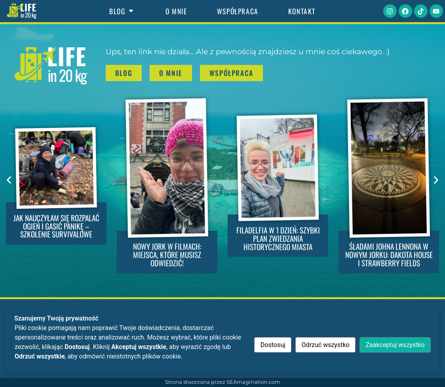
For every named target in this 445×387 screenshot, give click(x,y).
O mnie (176, 11)
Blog (122, 11)
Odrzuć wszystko (326, 345)
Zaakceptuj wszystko (394, 345)
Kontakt (302, 11)
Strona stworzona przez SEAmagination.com (222, 382)
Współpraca (238, 11)
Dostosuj (273, 345)
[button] (9, 180)
